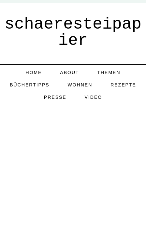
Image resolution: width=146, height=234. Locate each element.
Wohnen (79, 84)
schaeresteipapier (73, 32)
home (33, 72)
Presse (55, 97)
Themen (108, 72)
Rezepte (123, 84)
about (69, 72)
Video (93, 97)
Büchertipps (29, 84)
